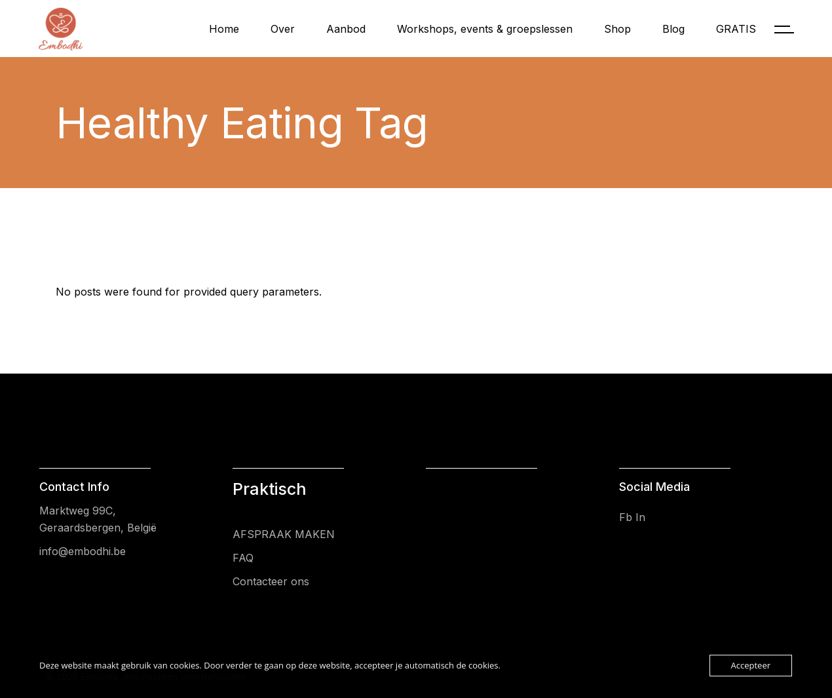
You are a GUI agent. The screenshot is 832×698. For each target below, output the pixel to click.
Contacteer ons (271, 581)
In (640, 517)
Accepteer (750, 665)
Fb (625, 517)
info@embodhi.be (82, 551)
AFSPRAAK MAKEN (284, 534)
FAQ (243, 557)
